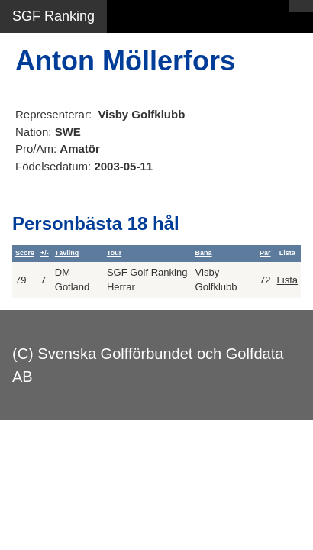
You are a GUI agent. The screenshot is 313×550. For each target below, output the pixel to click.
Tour (114, 253)
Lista (287, 280)
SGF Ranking (53, 16)
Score (24, 253)
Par (265, 253)
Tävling (67, 253)
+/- (44, 253)
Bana (203, 253)
